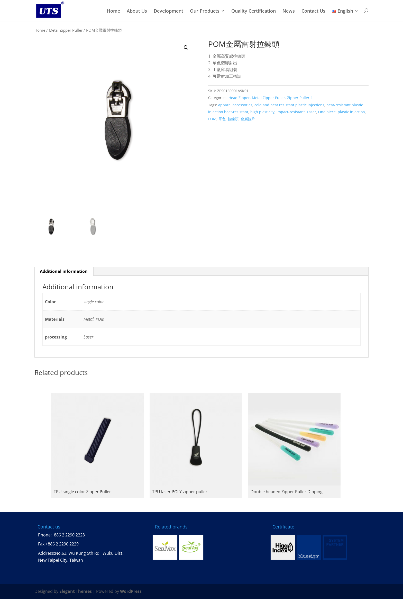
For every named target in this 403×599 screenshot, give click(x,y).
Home (113, 11)
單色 (222, 118)
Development (168, 11)
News (288, 11)
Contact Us (313, 11)
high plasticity (262, 111)
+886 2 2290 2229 (62, 544)
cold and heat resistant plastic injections (289, 104)
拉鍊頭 (233, 118)
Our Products (204, 11)
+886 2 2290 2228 (68, 535)
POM (212, 118)
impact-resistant (291, 111)
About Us (137, 11)
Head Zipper (239, 97)
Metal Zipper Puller (66, 30)
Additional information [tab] (64, 271)
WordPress (131, 591)
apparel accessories (235, 104)
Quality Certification (253, 11)
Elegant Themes (75, 591)
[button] (186, 47)
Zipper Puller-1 (300, 97)
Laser (311, 111)
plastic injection (351, 111)
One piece (327, 111)
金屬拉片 (248, 118)
